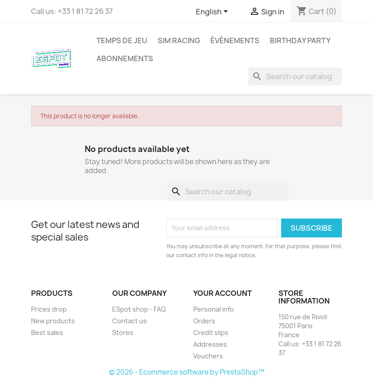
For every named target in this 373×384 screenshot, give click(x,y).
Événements (234, 40)
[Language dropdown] (213, 12)
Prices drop (49, 309)
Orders (204, 321)
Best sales (47, 332)
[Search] (295, 76)
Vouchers (208, 356)
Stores (122, 332)
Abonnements (124, 58)
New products (53, 321)
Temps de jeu (121, 40)
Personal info (213, 309)
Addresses (210, 344)
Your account (222, 293)
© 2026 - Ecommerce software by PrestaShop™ (186, 372)
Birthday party (300, 40)
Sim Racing (179, 40)
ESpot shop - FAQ (139, 309)
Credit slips (210, 332)
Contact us (129, 321)
